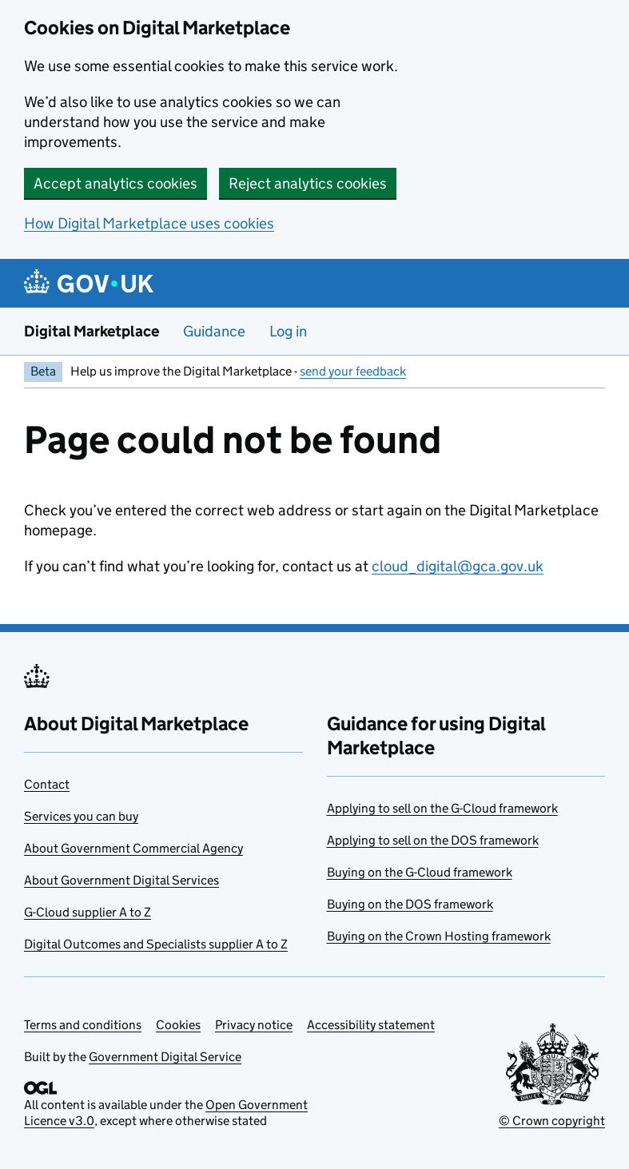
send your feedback (353, 371)
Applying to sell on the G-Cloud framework (442, 808)
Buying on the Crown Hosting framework (439, 936)
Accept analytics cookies (115, 183)
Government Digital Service (165, 1056)
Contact (47, 784)
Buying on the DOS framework (410, 904)
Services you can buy (81, 816)
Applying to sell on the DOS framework (433, 840)
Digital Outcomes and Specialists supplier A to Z (156, 944)
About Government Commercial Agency (133, 848)
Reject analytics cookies (308, 183)
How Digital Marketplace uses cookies (149, 223)
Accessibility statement (371, 1024)
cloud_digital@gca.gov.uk (457, 566)
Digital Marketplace (91, 331)
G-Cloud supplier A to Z (87, 912)
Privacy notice (254, 1024)
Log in (288, 331)
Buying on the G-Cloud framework (419, 872)
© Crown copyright (552, 1120)
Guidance (214, 331)
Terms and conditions (82, 1024)
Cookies (178, 1024)
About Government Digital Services (121, 880)
